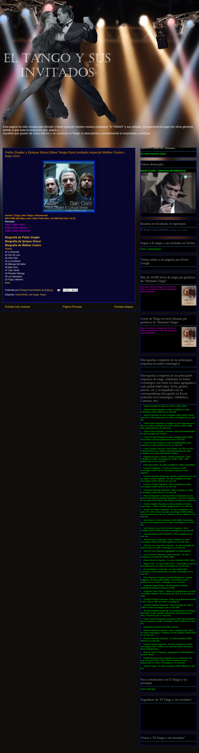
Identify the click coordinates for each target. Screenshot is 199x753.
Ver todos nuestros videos (153, 154)
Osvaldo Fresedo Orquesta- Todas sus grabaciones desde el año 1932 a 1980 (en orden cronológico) (168, 600)
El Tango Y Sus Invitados (154, 229)
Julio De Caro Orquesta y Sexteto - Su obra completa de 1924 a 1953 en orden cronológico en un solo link (167, 546)
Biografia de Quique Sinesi (23, 241)
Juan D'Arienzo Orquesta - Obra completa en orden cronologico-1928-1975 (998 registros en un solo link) (165, 540)
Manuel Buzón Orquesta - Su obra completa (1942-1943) (169, 560)
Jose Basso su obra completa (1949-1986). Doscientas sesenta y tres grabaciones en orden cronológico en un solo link (167, 522)
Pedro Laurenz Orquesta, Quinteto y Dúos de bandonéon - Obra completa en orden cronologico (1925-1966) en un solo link (168, 621)
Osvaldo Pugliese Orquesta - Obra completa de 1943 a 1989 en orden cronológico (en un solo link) (167, 606)
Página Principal (72, 306)
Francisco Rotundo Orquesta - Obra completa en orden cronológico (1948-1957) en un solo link (167, 491)
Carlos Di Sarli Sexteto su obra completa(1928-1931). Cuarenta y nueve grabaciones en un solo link (166, 444)
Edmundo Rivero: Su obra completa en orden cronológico (169, 465)
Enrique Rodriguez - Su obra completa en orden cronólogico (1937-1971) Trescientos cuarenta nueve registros (164, 470)
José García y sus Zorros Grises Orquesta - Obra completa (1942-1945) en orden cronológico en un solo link (167, 529)
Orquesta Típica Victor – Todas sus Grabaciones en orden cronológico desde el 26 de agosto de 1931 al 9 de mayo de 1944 (168, 593)
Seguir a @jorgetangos (151, 249)
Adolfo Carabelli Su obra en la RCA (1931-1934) (165, 406)
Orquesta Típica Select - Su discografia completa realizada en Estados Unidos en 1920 (164, 586)
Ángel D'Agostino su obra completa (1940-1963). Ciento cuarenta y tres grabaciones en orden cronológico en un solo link (168, 417)
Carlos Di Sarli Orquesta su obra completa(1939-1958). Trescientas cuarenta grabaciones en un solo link (167, 438)
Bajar (7, 282)
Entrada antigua (123, 306)
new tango (34, 294)
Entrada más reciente (17, 306)
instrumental (21, 294)
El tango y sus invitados (179, 230)
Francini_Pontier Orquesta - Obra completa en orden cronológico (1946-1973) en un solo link (166, 485)
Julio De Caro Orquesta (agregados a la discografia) (167, 551)
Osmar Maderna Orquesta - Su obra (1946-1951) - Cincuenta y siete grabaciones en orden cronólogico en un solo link (167, 571)
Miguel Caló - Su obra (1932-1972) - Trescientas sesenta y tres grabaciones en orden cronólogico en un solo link (168, 564)
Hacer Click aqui (148, 689)
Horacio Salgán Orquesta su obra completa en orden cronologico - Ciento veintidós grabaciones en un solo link (167, 505)
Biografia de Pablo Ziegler (22, 237)
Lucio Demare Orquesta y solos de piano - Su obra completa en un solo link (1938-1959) (165, 555)
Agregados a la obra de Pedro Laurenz (160, 627)
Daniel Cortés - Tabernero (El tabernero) (163, 170)
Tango (43, 294)
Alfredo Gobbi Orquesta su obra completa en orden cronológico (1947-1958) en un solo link (165, 410)
